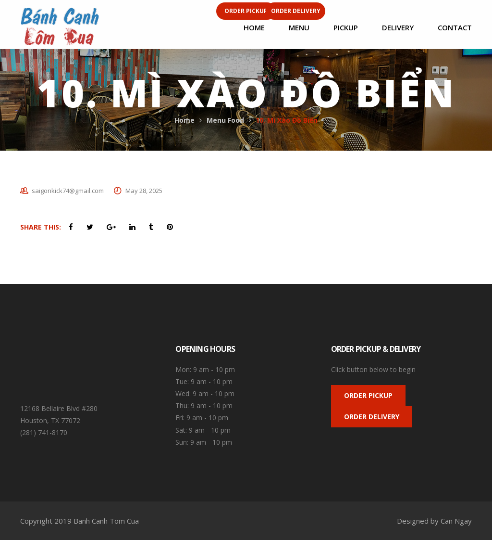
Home (184, 120)
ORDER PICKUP (368, 395)
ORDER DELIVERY (371, 416)
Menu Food (225, 120)
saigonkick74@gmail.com (68, 190)
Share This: (40, 226)
